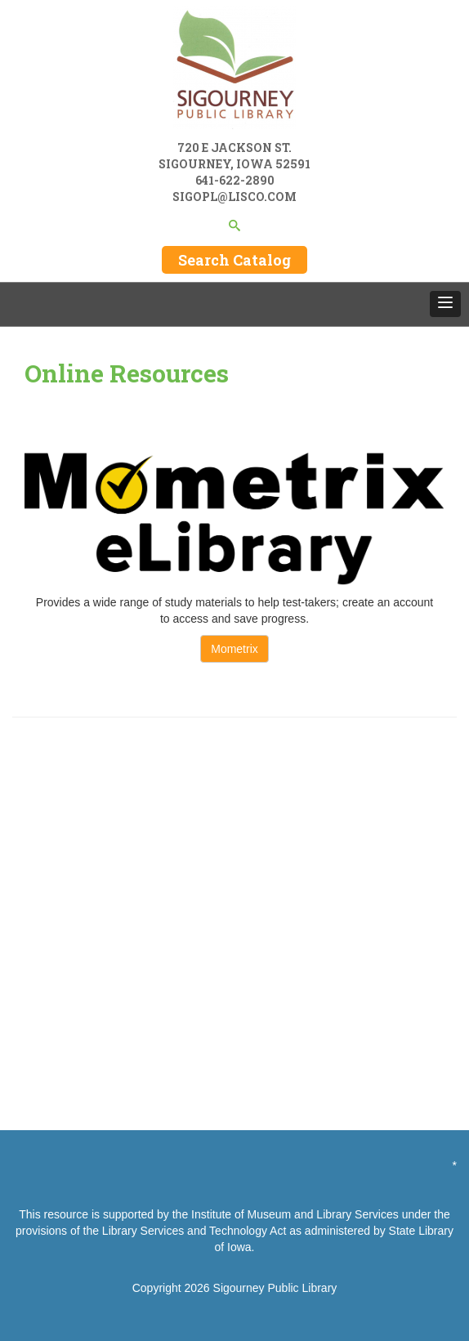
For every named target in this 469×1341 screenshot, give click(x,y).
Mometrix (234, 648)
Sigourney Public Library (275, 1287)
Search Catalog (234, 260)
